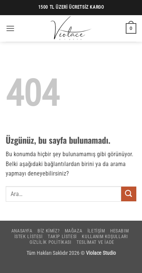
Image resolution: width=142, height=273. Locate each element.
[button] (10, 28)
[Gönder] (128, 194)
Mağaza (74, 231)
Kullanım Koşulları (105, 236)
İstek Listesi (28, 236)
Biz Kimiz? (48, 231)
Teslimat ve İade (95, 242)
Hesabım (119, 231)
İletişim (96, 231)
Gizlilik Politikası (51, 242)
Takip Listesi (62, 236)
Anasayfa (22, 231)
